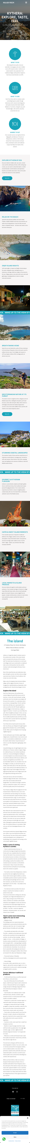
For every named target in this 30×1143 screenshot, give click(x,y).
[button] (27, 1118)
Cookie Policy (11, 1140)
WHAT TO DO (15, 62)
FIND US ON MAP (11, 1099)
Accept (15, 1132)
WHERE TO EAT (15, 132)
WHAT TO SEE (15, 97)
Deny (15, 1137)
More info (7, 178)
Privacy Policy (18, 1140)
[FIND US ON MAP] (22, 1099)
